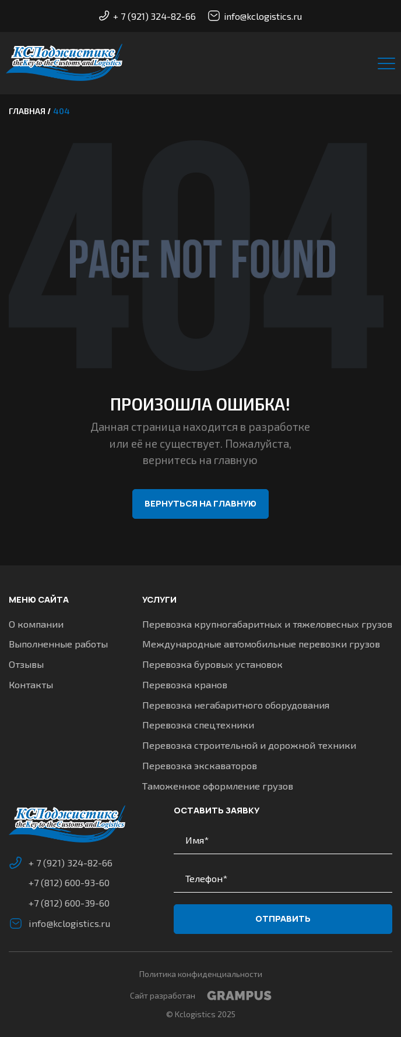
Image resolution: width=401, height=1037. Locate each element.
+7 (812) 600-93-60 (69, 882)
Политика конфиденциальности (200, 974)
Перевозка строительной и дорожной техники (249, 745)
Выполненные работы (58, 643)
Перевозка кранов (184, 684)
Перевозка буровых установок (212, 664)
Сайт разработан (201, 995)
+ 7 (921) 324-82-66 (147, 16)
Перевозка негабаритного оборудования (235, 704)
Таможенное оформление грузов (217, 785)
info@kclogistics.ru (254, 15)
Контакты (31, 684)
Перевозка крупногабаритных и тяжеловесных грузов (267, 623)
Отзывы (26, 664)
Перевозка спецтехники (198, 724)
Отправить (283, 918)
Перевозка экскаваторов (199, 765)
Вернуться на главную (200, 503)
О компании (36, 623)
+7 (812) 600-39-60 (69, 902)
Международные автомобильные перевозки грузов (261, 643)
